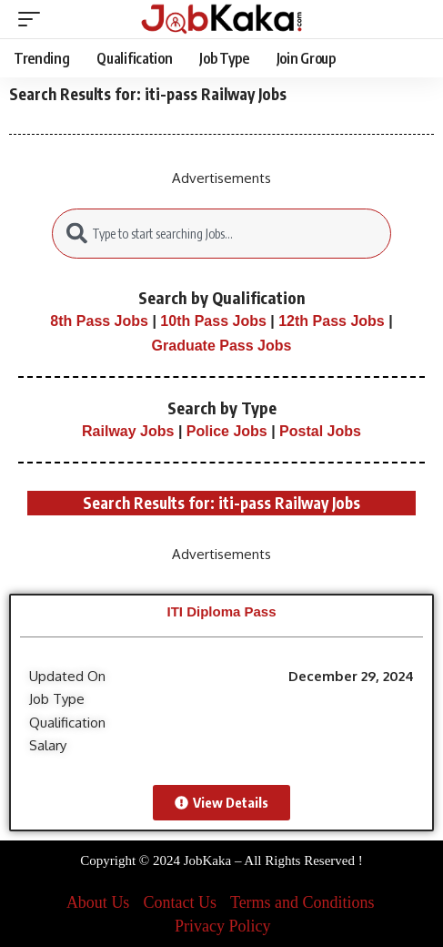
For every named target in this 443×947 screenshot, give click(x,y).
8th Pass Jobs (99, 321)
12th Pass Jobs (331, 321)
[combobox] (222, 234)
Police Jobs (226, 431)
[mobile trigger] (33, 19)
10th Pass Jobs (213, 321)
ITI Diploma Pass (221, 611)
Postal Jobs (320, 431)
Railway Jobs (128, 431)
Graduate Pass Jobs (222, 345)
